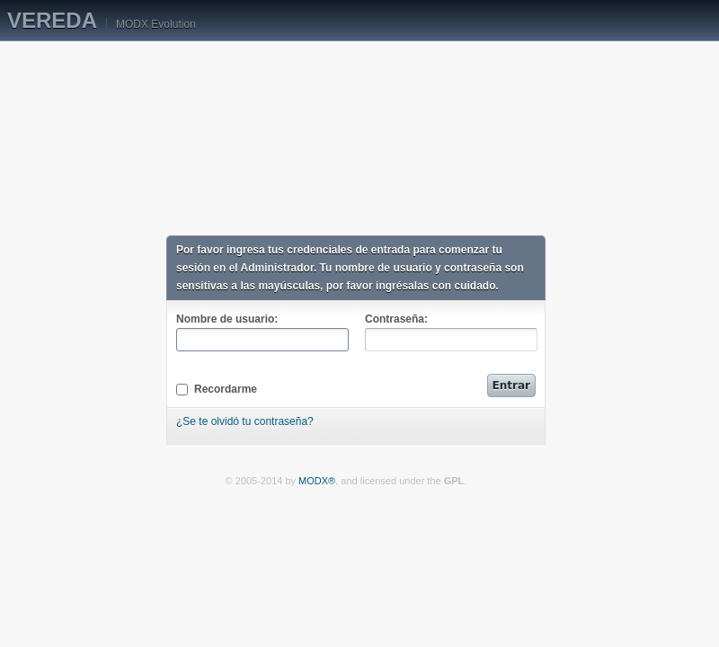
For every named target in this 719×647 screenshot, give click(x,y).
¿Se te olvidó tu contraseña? (245, 421)
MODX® (316, 480)
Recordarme (216, 389)
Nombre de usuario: (261, 332)
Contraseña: (450, 332)
